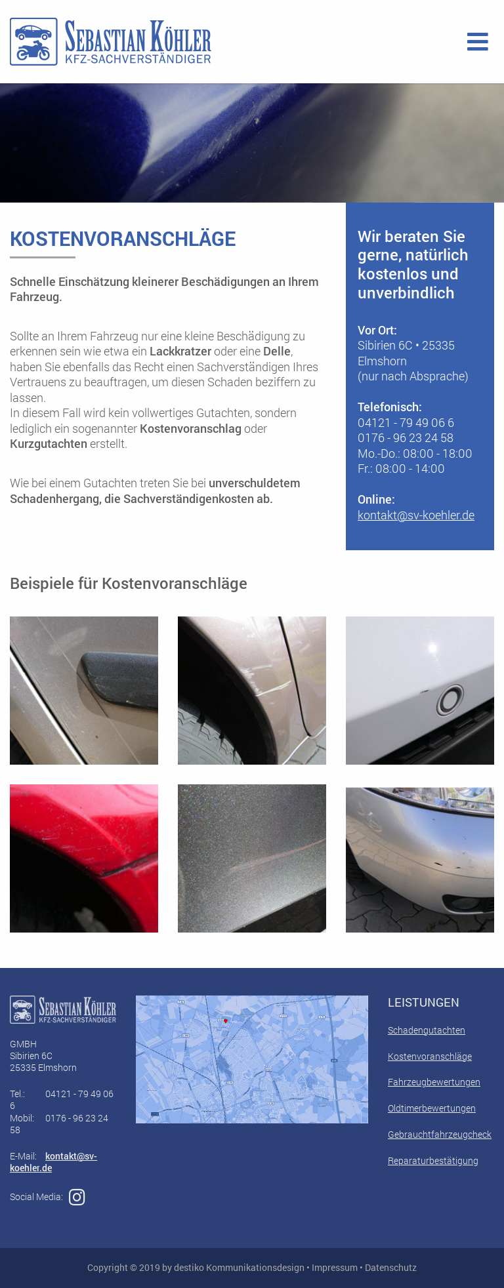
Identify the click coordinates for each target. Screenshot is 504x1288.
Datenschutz (391, 1267)
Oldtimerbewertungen (432, 1108)
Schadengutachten (426, 1030)
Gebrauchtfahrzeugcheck (440, 1134)
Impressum (335, 1267)
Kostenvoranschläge (430, 1056)
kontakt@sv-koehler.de (416, 515)
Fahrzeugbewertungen (434, 1082)
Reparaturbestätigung (433, 1160)
